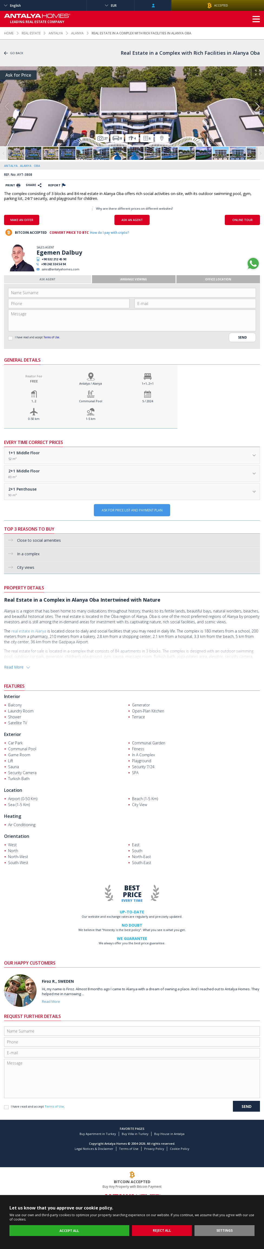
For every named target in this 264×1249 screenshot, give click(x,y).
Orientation (16, 836)
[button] (257, 106)
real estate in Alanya (28, 631)
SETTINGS (224, 1230)
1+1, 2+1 (148, 383)
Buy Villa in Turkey (135, 1134)
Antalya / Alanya (90, 383)
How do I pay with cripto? (109, 232)
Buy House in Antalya (169, 1134)
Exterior (12, 734)
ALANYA (77, 33)
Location (13, 790)
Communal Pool (90, 401)
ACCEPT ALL (69, 1230)
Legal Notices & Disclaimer (94, 1149)
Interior (12, 696)
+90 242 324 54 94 (53, 264)
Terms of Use (51, 337)
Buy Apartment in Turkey (98, 1134)
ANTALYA (56, 33)
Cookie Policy (179, 1149)
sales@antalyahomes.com (60, 269)
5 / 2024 (147, 401)
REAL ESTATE (31, 33)
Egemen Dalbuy (59, 252)
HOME (9, 33)
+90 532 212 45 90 (54, 259)
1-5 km (90, 419)
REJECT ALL (162, 1230)
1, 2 (33, 401)
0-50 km (33, 419)
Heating (12, 816)
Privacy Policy (154, 1149)
